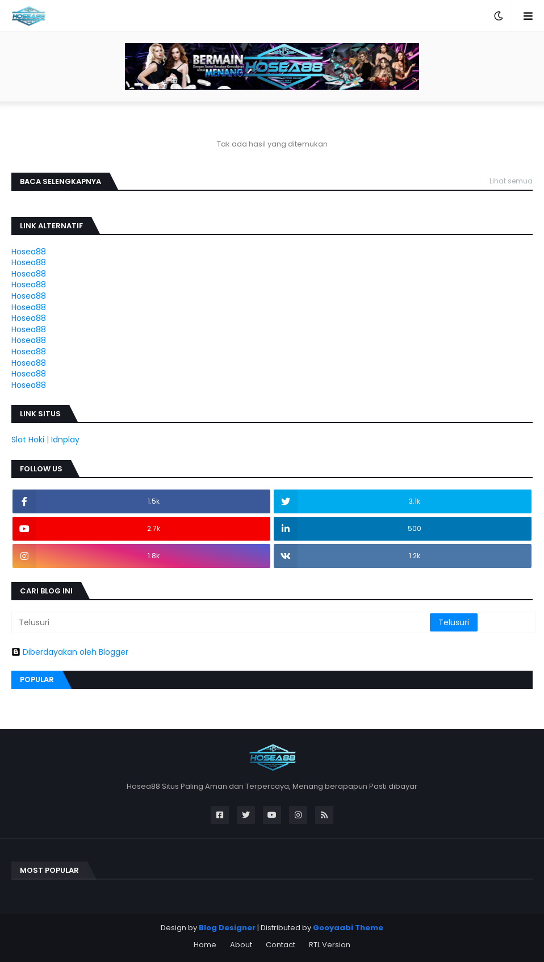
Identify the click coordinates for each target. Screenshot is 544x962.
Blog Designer (227, 927)
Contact (280, 944)
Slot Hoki (27, 439)
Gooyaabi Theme (348, 927)
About (241, 944)
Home (205, 944)
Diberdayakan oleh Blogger (69, 651)
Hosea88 (28, 251)
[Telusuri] (221, 622)
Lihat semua (511, 181)
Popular (37, 679)
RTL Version (329, 944)
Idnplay (65, 439)
